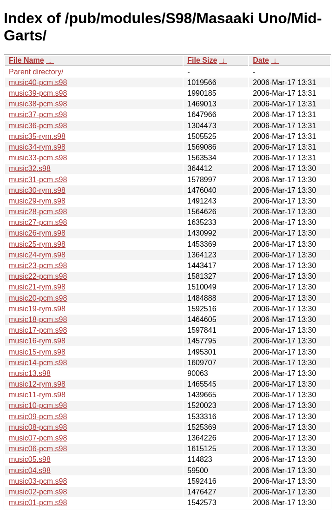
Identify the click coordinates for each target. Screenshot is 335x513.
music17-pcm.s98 (38, 330)
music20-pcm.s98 (38, 298)
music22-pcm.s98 (38, 276)
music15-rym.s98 (37, 352)
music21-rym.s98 (37, 287)
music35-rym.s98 (37, 136)
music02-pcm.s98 (38, 492)
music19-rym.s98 (37, 309)
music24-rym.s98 (37, 255)
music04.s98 (30, 470)
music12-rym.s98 (37, 384)
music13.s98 (30, 373)
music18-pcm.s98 (38, 319)
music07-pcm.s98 (38, 438)
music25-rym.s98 (37, 244)
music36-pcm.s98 (38, 126)
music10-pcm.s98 (38, 405)
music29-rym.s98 (37, 201)
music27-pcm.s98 (38, 222)
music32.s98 (30, 168)
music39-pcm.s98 (38, 93)
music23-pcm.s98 (38, 266)
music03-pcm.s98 (38, 481)
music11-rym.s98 (37, 395)
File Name (26, 60)
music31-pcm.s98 (38, 180)
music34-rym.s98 (37, 147)
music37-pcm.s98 (38, 114)
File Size (202, 60)
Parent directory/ (36, 72)
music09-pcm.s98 (38, 417)
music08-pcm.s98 (38, 427)
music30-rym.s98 (37, 190)
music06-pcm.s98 (38, 449)
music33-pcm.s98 (38, 158)
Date (261, 60)
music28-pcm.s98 (38, 212)
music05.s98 (30, 459)
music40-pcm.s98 (38, 82)
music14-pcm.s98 (38, 363)
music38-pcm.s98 (38, 104)
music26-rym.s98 (37, 233)
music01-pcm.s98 (38, 502)
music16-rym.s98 (37, 341)
